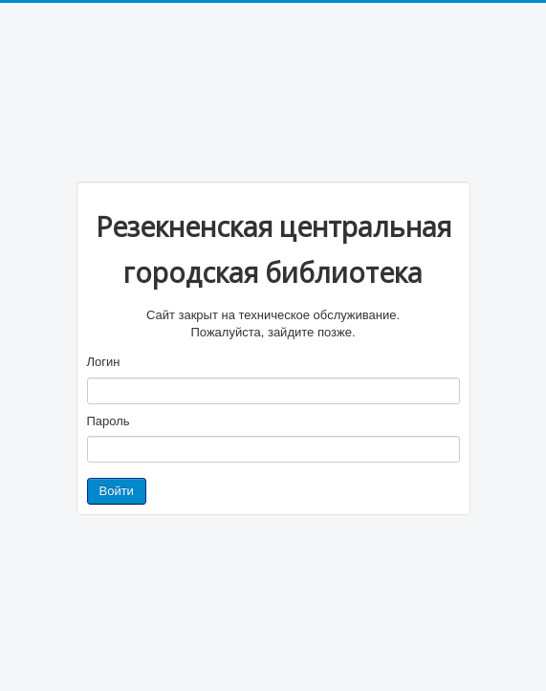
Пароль (108, 421)
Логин (103, 362)
